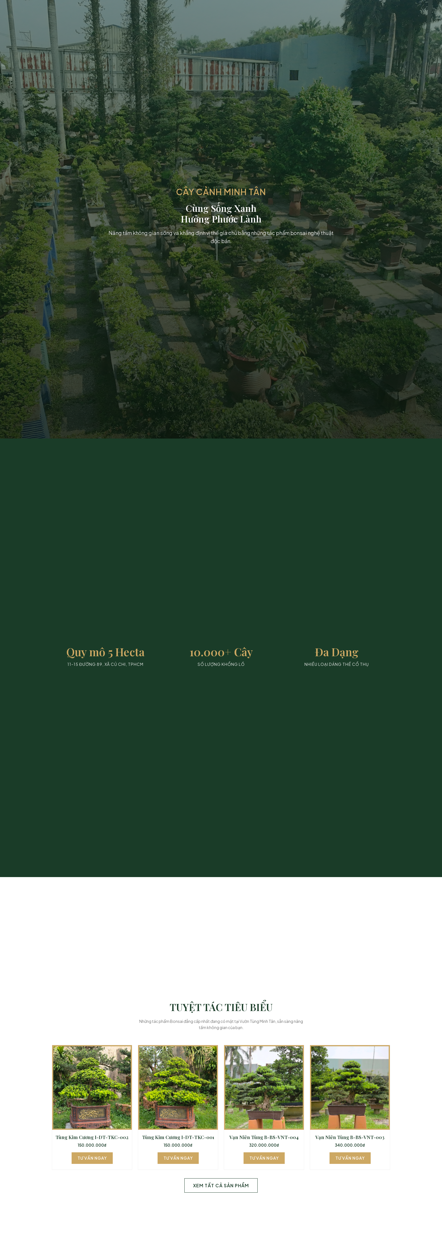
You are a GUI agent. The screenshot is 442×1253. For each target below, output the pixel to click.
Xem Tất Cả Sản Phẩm (221, 1185)
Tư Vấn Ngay (92, 1157)
